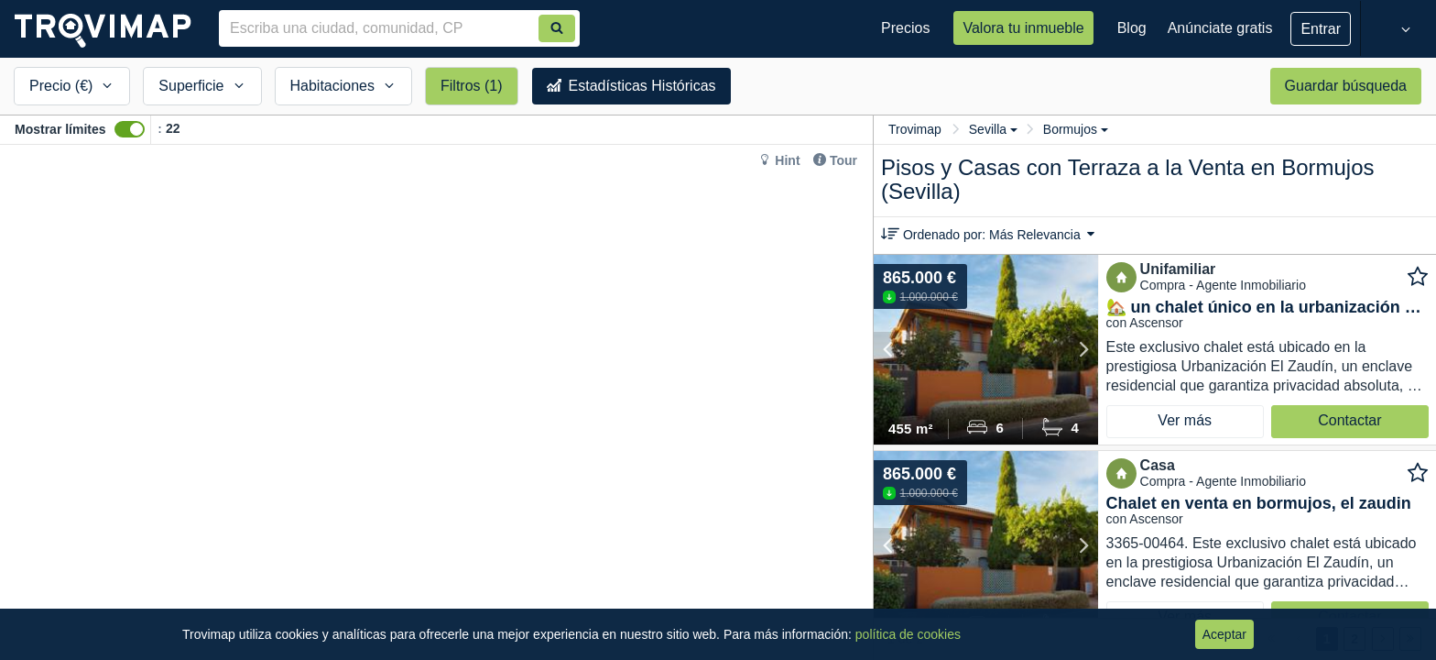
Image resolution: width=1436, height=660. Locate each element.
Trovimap (914, 129)
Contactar (1349, 420)
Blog (1132, 28)
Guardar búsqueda (1346, 86)
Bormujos (1075, 129)
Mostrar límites (60, 129)
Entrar (1320, 29)
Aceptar (1224, 634)
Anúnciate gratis (1220, 28)
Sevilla (993, 129)
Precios (905, 28)
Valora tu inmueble (1023, 28)
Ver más (1185, 420)
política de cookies (908, 634)
